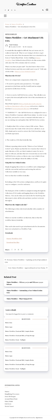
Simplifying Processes (12, 394)
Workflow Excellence (26, 4)
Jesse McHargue (10, 396)
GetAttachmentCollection (20, 109)
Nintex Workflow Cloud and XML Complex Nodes (19, 331)
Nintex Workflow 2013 (14, 238)
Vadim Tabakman (13, 44)
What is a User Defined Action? (25, 71)
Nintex (7, 391)
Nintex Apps (8, 327)
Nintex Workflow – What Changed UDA (19, 299)
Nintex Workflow (11, 34)
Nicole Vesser (9, 406)
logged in (17, 314)
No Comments (28, 47)
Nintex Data (8, 322)
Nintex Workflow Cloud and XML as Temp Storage (19, 335)
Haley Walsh (9, 401)
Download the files (13, 242)
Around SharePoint (11, 399)
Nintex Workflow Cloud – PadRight (15, 340)
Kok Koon (8, 404)
